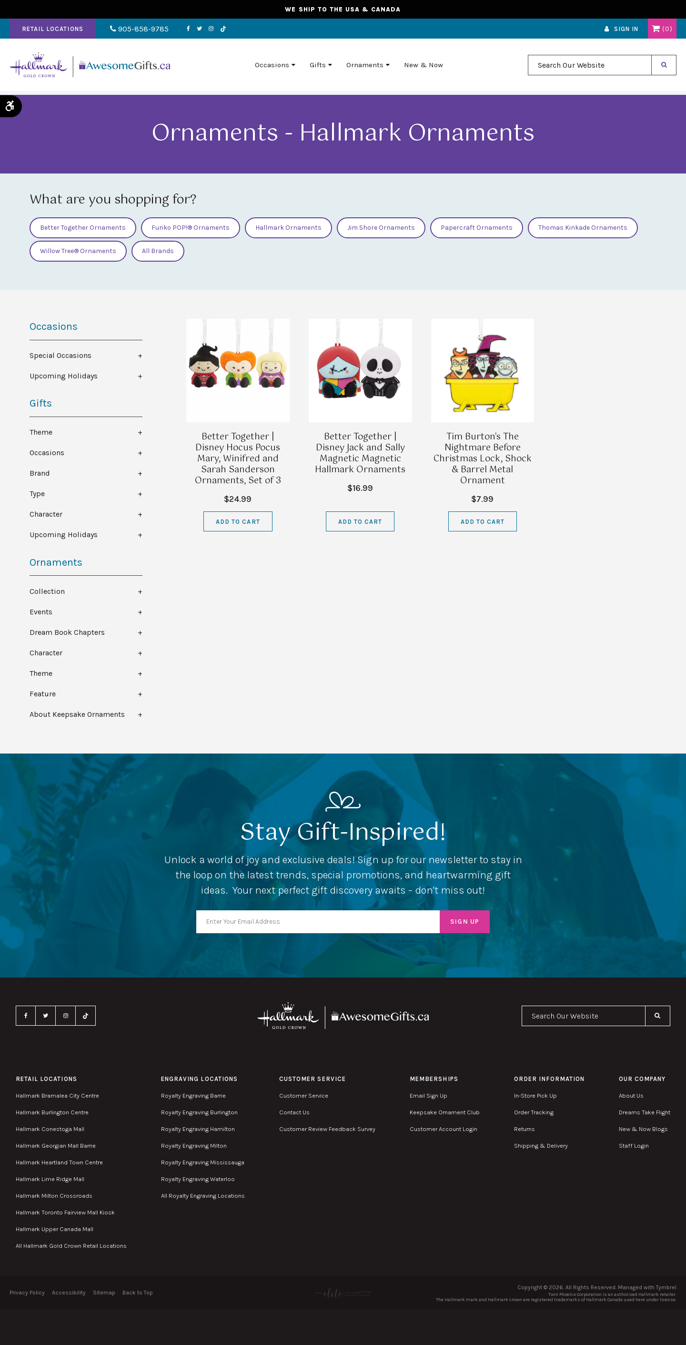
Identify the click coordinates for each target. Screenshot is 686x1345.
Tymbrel (666, 1287)
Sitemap (104, 1292)
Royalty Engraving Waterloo (198, 1178)
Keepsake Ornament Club (445, 1112)
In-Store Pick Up (535, 1095)
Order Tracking (534, 1112)
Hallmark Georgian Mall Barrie (56, 1145)
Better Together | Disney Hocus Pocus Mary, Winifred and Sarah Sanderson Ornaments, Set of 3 (238, 459)
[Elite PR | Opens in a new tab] (343, 1293)
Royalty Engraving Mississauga (202, 1162)
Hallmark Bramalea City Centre (57, 1095)
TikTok (218, 30)
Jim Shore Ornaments (381, 228)
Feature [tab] (43, 693)
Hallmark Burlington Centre (52, 1112)
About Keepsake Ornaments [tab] (77, 714)
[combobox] (590, 67)
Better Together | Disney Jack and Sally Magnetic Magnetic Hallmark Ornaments (360, 453)
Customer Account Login (443, 1128)
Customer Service (303, 1095)
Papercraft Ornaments (477, 228)
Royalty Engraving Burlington (199, 1112)
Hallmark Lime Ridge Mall (50, 1178)
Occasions (272, 67)
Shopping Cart (656, 30)
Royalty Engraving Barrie (193, 1095)
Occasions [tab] (47, 452)
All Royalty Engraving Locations (203, 1195)
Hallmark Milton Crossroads (54, 1195)
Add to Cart (238, 521)
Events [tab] (41, 611)
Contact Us (294, 1112)
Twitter (194, 30)
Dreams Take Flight (644, 1112)
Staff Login (634, 1145)
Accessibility (69, 1292)
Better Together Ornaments (83, 228)
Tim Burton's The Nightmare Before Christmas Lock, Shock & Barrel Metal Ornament (483, 459)
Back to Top (137, 1292)
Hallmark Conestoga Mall (50, 1128)
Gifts (318, 67)
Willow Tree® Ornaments (78, 251)
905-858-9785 (137, 30)
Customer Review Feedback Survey (327, 1128)
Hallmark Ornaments (288, 228)
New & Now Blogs (643, 1128)
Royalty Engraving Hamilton (198, 1128)
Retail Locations (52, 30)
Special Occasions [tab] (60, 355)
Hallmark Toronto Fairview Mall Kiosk (65, 1212)
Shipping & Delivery (541, 1145)
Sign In (626, 30)
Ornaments (364, 67)
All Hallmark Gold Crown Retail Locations (71, 1245)
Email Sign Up (428, 1095)
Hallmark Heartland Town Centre (59, 1162)
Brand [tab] (40, 473)
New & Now (423, 67)
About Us (631, 1095)
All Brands (158, 251)
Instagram (206, 30)
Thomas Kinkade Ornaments (582, 228)
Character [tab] (46, 514)
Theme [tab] (41, 432)
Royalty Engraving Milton (194, 1145)
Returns (524, 1128)
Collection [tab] (47, 591)
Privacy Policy (27, 1292)
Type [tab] (37, 493)
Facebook (183, 30)
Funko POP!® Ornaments (190, 228)
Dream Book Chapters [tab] (67, 632)
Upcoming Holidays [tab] (64, 375)
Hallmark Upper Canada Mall (54, 1229)
